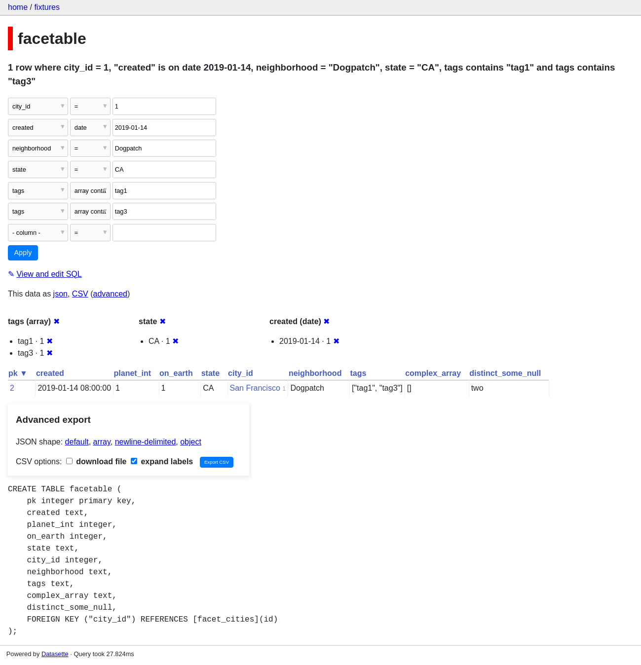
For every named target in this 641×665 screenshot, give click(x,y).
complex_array (433, 373)
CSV (80, 294)
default (77, 442)
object (190, 442)
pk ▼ (18, 373)
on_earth (176, 373)
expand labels (162, 461)
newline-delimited (145, 442)
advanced (110, 294)
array (102, 442)
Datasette (55, 654)
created (50, 373)
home (18, 7)
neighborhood (315, 373)
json (60, 294)
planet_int (132, 373)
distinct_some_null (505, 373)
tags (358, 373)
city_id (240, 373)
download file (96, 461)
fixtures (47, 7)
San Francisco (255, 388)
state (210, 373)
